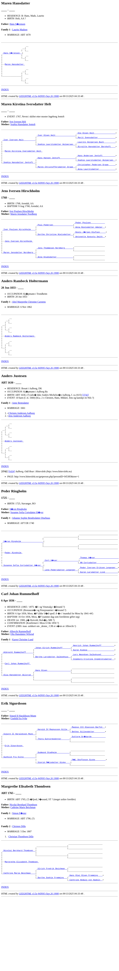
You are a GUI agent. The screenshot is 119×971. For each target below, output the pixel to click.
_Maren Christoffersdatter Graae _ (56, 181)
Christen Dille (19, 883)
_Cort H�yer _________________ (61, 601)
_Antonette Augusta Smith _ (89, 254)
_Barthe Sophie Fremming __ (52, 942)
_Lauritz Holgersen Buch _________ (96, 151)
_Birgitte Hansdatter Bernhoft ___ (96, 156)
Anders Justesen (14, 474)
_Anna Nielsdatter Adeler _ (89, 243)
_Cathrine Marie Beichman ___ (18, 936)
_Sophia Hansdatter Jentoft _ (18, 175)
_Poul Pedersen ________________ (55, 240)
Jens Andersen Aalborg (19, 445)
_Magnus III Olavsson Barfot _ (88, 778)
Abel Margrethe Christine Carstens (29, 324)
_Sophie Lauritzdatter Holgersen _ (56, 154)
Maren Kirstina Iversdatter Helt (23, 162)
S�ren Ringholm (18, 546)
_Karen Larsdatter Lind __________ (98, 615)
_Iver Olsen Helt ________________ (56, 143)
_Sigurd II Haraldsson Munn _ (18, 786)
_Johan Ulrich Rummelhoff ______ (52, 692)
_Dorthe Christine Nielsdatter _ (55, 251)
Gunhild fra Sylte (18, 769)
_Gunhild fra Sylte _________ (18, 813)
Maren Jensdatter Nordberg (23, 229)
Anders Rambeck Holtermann (20, 362)
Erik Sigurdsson (14, 800)
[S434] (11, 509)
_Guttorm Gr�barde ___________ (88, 789)
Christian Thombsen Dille (21, 894)
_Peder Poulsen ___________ (89, 237)
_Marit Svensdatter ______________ (96, 146)
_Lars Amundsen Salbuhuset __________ (93, 700)
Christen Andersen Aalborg (21, 443)
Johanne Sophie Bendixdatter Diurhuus (31, 555)
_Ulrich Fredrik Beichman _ (52, 931)
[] (4, 509)
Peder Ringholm (13, 593)
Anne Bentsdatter (20, 432)
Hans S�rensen (17, 24)
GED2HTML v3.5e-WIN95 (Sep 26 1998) (39, 103)
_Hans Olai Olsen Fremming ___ (85, 939)
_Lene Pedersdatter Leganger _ (61, 612)
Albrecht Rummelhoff (20, 674)
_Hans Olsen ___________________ (52, 719)
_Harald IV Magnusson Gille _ (53, 781)
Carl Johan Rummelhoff (18, 710)
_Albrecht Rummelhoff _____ (17, 697)
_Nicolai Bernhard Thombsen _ (18, 909)
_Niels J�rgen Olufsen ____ (90, 248)
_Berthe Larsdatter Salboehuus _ (52, 702)
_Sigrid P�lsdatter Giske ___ (54, 819)
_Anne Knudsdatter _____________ (55, 278)
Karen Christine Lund (22, 683)
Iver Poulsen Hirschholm (22, 226)
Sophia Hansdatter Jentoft (22, 131)
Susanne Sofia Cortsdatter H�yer (26, 550)
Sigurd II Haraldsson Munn (23, 767)
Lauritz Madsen (19, 29)
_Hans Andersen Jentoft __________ (96, 167)
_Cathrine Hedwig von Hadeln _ (85, 944)
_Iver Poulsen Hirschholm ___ (18, 246)
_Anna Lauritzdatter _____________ (96, 184)
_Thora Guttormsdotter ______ (53, 792)
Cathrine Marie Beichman (22, 864)
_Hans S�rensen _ (12, 54)
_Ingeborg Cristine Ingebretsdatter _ (93, 705)
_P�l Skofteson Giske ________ (88, 816)
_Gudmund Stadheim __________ (53, 808)
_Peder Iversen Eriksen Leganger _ (98, 610)
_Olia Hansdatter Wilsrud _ (17, 724)
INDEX (5, 97)
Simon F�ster (19, 870)
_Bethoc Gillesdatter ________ (88, 784)
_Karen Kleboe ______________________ (93, 694)
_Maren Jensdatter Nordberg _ (18, 273)
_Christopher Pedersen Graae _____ (96, 178)
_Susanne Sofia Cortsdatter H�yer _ (23, 607)
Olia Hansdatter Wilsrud (22, 677)
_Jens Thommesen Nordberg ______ (55, 267)
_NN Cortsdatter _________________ (98, 604)
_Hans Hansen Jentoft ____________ (56, 170)
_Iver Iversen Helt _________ (18, 148)
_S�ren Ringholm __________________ (23, 580)
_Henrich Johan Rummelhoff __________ (93, 689)
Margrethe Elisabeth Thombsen (22, 923)
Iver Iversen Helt (18, 129)
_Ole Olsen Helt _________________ (96, 140)
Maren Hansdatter (15, 67)
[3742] (85, 424)
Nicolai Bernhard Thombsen (23, 862)
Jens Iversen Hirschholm (19, 259)
